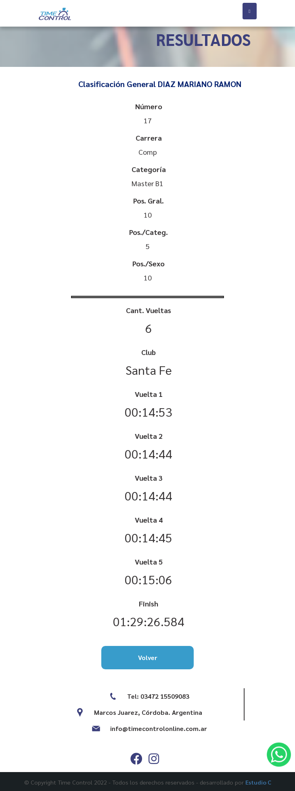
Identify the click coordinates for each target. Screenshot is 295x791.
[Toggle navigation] (249, 11)
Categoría (149, 169)
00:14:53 (148, 411)
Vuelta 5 (149, 561)
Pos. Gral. (148, 200)
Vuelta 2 (149, 435)
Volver (147, 657)
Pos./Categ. (148, 232)
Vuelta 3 (149, 477)
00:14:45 (148, 537)
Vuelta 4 (149, 519)
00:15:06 (148, 579)
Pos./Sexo (148, 263)
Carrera (149, 137)
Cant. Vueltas (148, 310)
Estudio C (258, 782)
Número (148, 106)
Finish (148, 603)
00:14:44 (148, 453)
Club (148, 352)
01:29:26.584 (148, 621)
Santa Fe (149, 370)
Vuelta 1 (149, 394)
